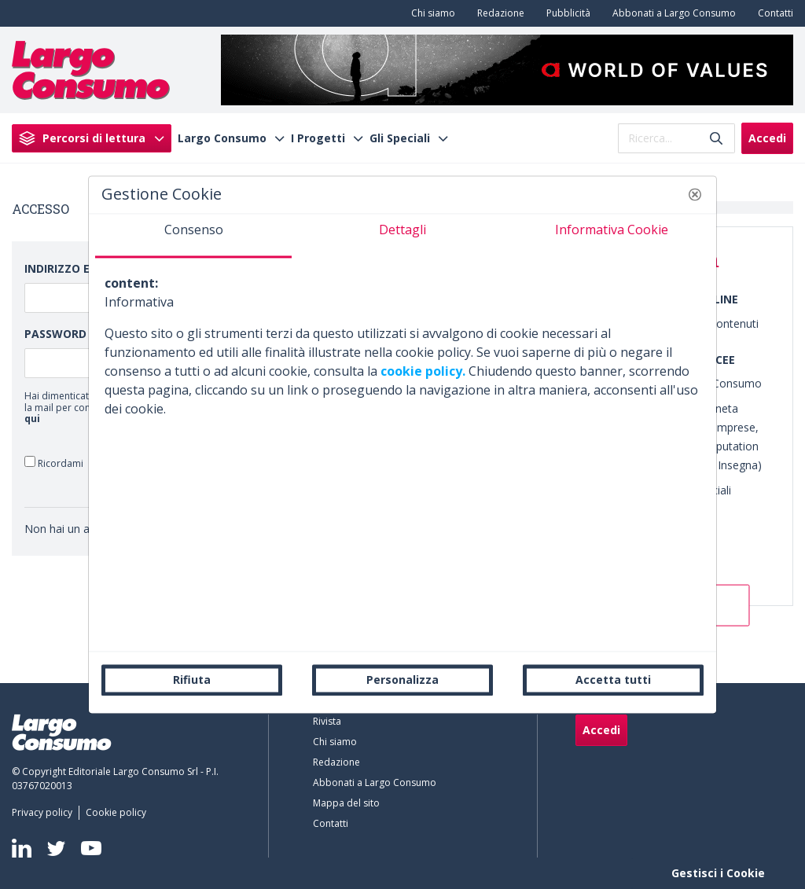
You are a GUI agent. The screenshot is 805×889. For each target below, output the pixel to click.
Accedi (767, 137)
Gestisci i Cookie (718, 872)
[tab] (193, 236)
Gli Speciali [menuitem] (399, 138)
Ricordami (53, 462)
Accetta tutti (613, 679)
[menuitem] (430, 13)
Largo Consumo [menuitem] (222, 138)
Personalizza (402, 679)
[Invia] (716, 138)
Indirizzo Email (70, 268)
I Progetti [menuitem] (318, 138)
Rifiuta (192, 679)
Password (55, 333)
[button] (695, 194)
